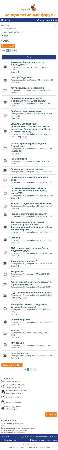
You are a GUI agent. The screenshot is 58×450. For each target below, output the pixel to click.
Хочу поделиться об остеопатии (28, 88)
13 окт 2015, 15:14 (44, 356)
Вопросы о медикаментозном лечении (31, 203)
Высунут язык (18, 271)
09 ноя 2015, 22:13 (44, 345)
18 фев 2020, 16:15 (44, 134)
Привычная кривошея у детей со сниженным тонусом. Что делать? (28, 99)
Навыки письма (19, 159)
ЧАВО (5, 41)
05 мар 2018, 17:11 (45, 232)
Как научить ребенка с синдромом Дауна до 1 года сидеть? (29, 305)
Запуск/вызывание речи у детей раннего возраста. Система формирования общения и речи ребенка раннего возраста (32, 226)
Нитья (32, 90)
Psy (31, 161)
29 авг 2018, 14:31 (44, 216)
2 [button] (10, 51)
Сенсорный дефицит (22, 77)
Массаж (15, 330)
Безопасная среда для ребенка (27, 169)
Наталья (33, 332)
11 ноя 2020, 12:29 (44, 103)
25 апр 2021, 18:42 (44, 90)
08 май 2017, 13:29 (43, 274)
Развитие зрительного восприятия (29, 214)
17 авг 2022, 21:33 (45, 80)
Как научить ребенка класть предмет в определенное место (31, 283)
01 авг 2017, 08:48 (44, 263)
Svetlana (33, 67)
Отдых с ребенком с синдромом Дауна (31, 292)
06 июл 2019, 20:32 (45, 195)
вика (32, 274)
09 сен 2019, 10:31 (44, 172)
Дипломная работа (20, 319)
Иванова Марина (37, 114)
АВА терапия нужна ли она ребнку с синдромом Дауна (29, 249)
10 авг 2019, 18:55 (44, 182)
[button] (14, 50)
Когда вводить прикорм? (24, 261)
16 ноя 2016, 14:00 (44, 295)
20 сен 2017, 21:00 (44, 253)
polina (32, 103)
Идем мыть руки (19, 353)
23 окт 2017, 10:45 (44, 240)
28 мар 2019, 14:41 (45, 206)
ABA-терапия (17, 343)
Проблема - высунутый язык (26, 111)
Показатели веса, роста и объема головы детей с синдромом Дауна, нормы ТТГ (29, 190)
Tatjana (33, 80)
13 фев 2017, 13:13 (44, 287)
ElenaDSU (34, 309)
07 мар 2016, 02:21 (45, 322)
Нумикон (15, 238)
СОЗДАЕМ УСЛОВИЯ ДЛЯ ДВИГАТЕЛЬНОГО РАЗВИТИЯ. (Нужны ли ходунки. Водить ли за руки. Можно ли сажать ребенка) (31, 128)
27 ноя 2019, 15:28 (42, 161)
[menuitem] (7, 20)
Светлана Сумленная (39, 148)
